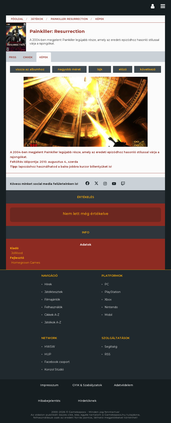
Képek (43, 57)
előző (123, 69)
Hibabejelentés (49, 401)
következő (147, 69)
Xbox (108, 299)
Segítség (111, 346)
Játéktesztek (53, 292)
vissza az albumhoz (30, 69)
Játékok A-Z (52, 322)
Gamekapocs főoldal (9, 6)
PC (107, 284)
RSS (107, 354)
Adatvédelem (123, 385)
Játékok (37, 18)
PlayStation (113, 292)
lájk (99, 69)
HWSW (49, 346)
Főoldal (17, 18)
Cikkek (28, 57)
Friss (12, 57)
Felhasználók (53, 307)
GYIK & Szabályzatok (87, 385)
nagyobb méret (69, 69)
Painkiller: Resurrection (69, 18)
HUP (47, 354)
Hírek (48, 284)
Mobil (108, 315)
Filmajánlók (52, 299)
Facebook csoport (57, 362)
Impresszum (49, 385)
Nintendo (111, 307)
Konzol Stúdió (54, 369)
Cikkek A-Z (51, 315)
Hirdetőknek (87, 401)
